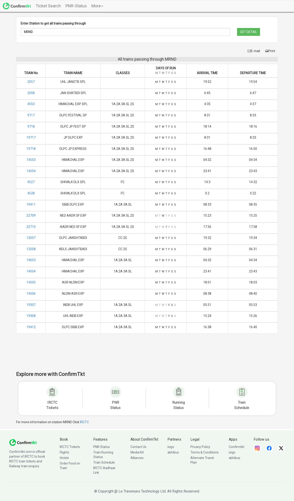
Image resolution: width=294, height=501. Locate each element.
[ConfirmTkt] (23, 442)
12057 (31, 238)
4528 (31, 193)
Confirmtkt (236, 447)
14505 (31, 282)
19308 (31, 316)
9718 (31, 126)
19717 (31, 137)
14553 (31, 160)
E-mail (254, 51)
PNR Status (101, 447)
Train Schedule (104, 462)
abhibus (173, 452)
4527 (31, 182)
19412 (31, 327)
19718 (31, 149)
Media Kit (137, 452)
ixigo (170, 447)
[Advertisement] (147, 355)
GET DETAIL (248, 32)
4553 (31, 104)
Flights (64, 452)
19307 (31, 305)
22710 (31, 227)
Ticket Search (48, 5)
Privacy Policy (200, 447)
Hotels (64, 458)
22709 (31, 215)
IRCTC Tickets (70, 447)
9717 (31, 115)
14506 (31, 293)
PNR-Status (76, 5)
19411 (31, 204)
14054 (31, 271)
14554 (31, 171)
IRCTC (84, 422)
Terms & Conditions (204, 452)
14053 (31, 260)
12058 (31, 249)
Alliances (137, 458)
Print (270, 51)
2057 (31, 82)
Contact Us (138, 447)
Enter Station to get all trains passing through (53, 23)
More (97, 5)
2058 (31, 93)
